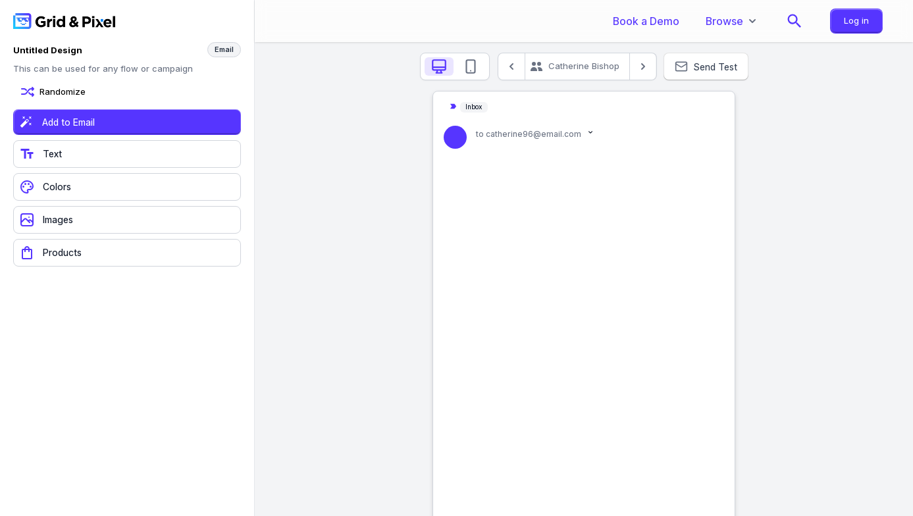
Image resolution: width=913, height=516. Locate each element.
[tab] (439, 66)
